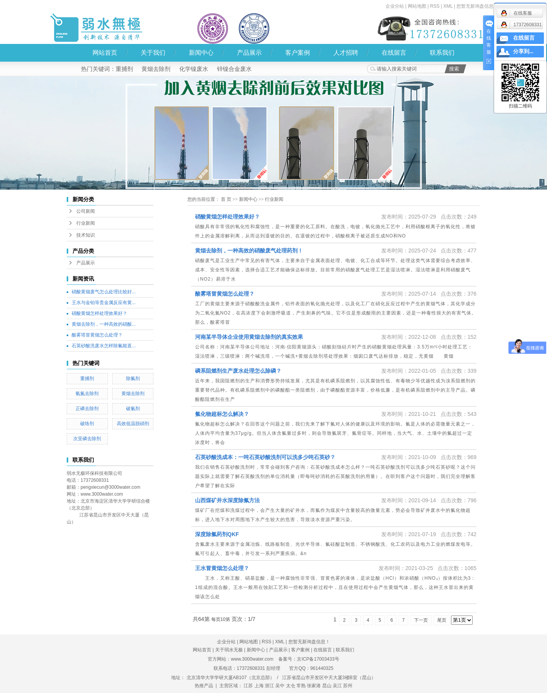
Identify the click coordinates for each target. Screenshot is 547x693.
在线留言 (394, 52)
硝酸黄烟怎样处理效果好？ (99, 313)
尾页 (441, 620)
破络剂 (87, 423)
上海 (259, 685)
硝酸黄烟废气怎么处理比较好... (104, 291)
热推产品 (204, 685)
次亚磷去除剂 (87, 438)
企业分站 (394, 6)
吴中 (279, 685)
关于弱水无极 (229, 650)
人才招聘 (345, 52)
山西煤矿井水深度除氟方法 (227, 500)
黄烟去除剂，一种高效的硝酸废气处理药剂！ (249, 250)
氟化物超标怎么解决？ (222, 414)
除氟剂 (133, 378)
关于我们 (153, 52)
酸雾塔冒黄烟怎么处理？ (97, 335)
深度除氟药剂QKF (217, 534)
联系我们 (442, 52)
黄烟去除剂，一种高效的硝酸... (104, 324)
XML (448, 6)
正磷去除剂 (87, 408)
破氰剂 (133, 408)
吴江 (337, 685)
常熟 (301, 685)
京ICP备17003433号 (318, 659)
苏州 (347, 685)
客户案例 (297, 52)
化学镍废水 (193, 69)
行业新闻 (85, 223)
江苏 (248, 685)
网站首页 (105, 52)
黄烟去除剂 (155, 69)
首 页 (226, 199)
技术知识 (85, 235)
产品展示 (249, 52)
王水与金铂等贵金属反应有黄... (104, 302)
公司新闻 (85, 211)
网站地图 (417, 6)
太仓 (290, 685)
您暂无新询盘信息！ (477, 6)
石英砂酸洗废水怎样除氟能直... (104, 345)
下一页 (421, 620)
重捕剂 (124, 69)
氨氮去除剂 (87, 393)
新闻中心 (201, 52)
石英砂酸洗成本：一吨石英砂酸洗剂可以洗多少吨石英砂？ (265, 457)
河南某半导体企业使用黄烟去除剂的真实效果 (249, 337)
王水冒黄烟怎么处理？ (222, 568)
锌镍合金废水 (234, 69)
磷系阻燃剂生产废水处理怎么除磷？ (238, 371)
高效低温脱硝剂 (133, 423)
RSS (434, 6)
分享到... (523, 51)
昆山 (327, 685)
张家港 (314, 685)
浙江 (269, 685)
